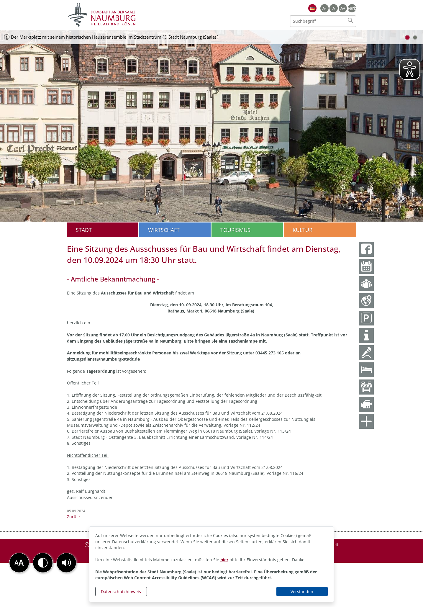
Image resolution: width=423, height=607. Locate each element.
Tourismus (235, 229)
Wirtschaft (164, 229)
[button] (66, 562)
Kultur (302, 229)
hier (224, 559)
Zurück (74, 516)
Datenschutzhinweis (121, 591)
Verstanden (302, 591)
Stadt (84, 229)
